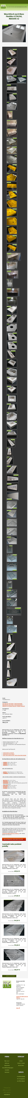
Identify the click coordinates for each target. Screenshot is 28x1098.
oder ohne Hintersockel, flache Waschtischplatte (14, 755)
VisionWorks (7, 1094)
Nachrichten (21, 1065)
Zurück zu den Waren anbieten (10, 976)
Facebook (7, 1072)
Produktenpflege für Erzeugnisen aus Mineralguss (21, 1079)
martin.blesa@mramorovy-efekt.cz (10, 833)
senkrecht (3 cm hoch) (8, 752)
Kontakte (7, 1070)
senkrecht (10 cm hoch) (8, 754)
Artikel (21, 1061)
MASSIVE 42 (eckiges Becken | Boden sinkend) (13, 706)
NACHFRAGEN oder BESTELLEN (13, 839)
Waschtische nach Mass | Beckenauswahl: (12, 703)
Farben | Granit (21, 1063)
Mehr (18, 1008)
